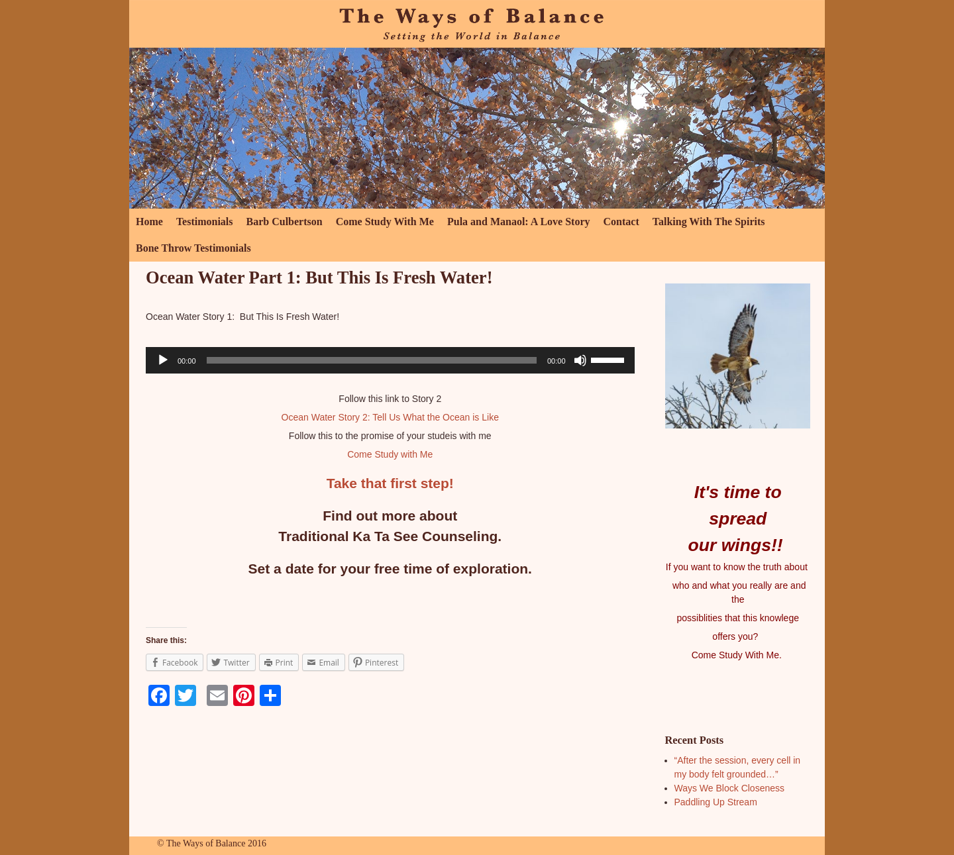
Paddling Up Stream (715, 802)
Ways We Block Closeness (729, 788)
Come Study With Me (385, 221)
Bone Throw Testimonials (193, 248)
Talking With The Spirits (709, 221)
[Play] (163, 360)
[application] (390, 360)
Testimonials (204, 221)
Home (149, 221)
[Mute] (580, 360)
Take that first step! (390, 483)
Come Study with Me (390, 454)
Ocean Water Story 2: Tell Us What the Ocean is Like (390, 417)
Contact (621, 221)
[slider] (372, 360)
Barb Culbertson (284, 221)
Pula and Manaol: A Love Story (518, 221)
